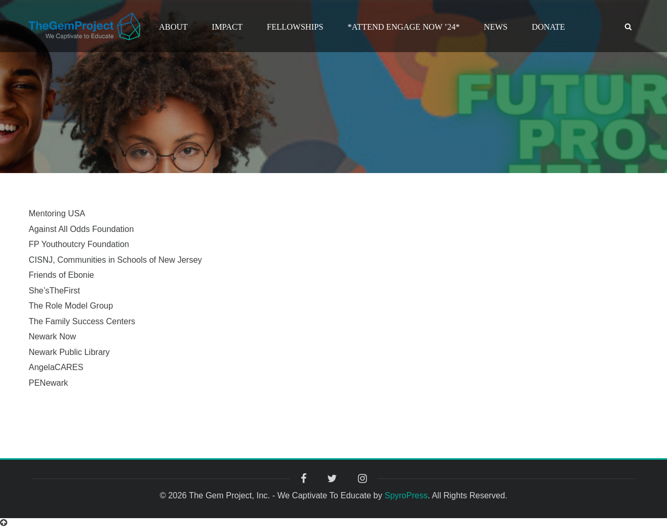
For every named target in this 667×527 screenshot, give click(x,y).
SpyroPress (406, 495)
